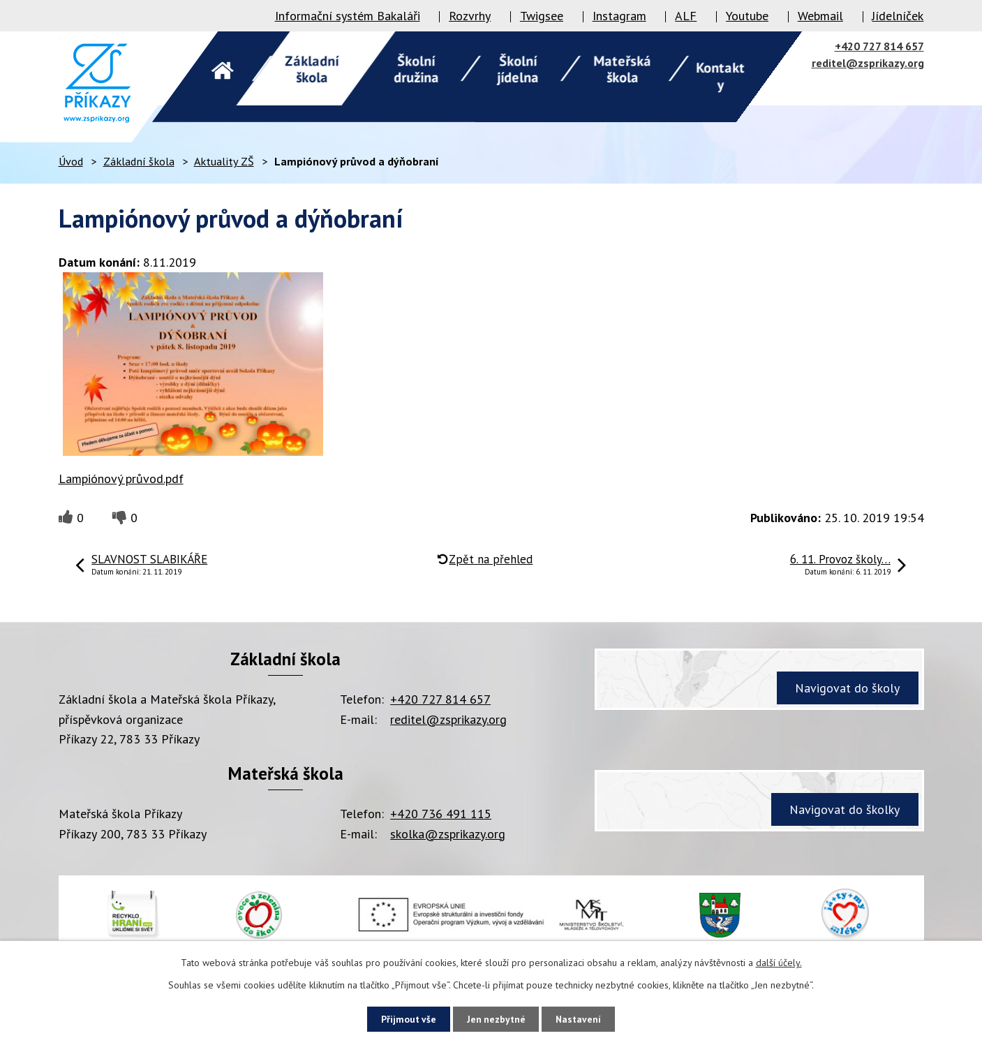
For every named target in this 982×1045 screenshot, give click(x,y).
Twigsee (541, 16)
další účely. (779, 962)
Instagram (619, 16)
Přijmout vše (404, 1018)
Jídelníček (897, 16)
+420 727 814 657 (879, 46)
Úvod (71, 161)
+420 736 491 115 (440, 814)
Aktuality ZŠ (224, 161)
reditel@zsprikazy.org (868, 63)
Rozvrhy (470, 16)
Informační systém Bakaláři (347, 16)
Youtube (747, 16)
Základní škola (138, 161)
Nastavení (583, 1018)
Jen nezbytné (496, 1018)
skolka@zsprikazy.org (447, 834)
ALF (686, 16)
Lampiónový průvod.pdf (121, 478)
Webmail (820, 16)
